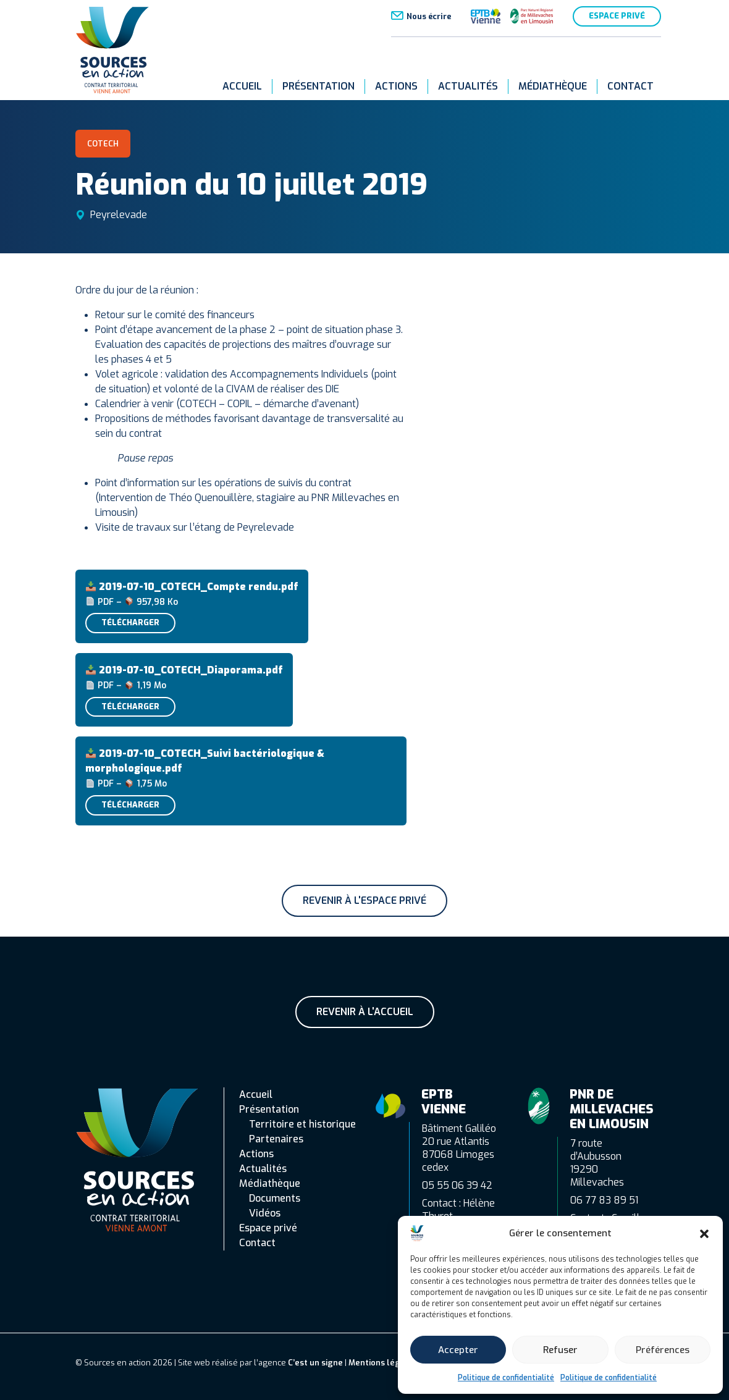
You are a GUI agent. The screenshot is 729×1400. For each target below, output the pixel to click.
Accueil (242, 86)
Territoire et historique (302, 1124)
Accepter (458, 1350)
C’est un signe (315, 1362)
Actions (396, 86)
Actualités (468, 86)
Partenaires (276, 1138)
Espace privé (617, 16)
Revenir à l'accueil (364, 1011)
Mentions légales (382, 1362)
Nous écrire (429, 16)
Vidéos (264, 1213)
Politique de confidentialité (506, 1378)
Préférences (662, 1350)
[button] (704, 1233)
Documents (274, 1198)
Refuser (560, 1350)
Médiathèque (552, 86)
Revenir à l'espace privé (364, 900)
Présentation (318, 86)
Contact (630, 86)
